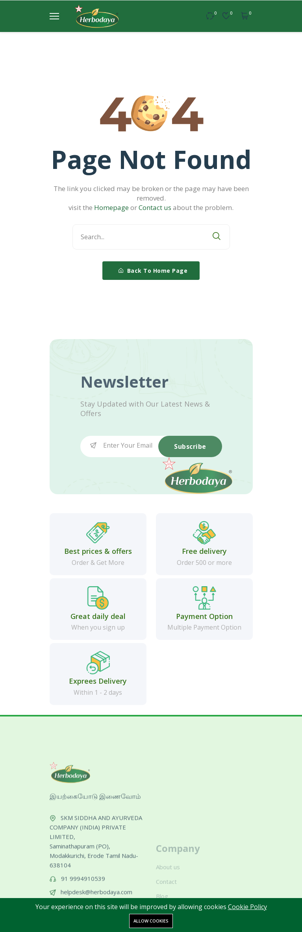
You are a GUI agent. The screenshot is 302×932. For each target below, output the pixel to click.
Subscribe (190, 446)
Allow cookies (151, 921)
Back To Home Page (153, 270)
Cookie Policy (247, 906)
